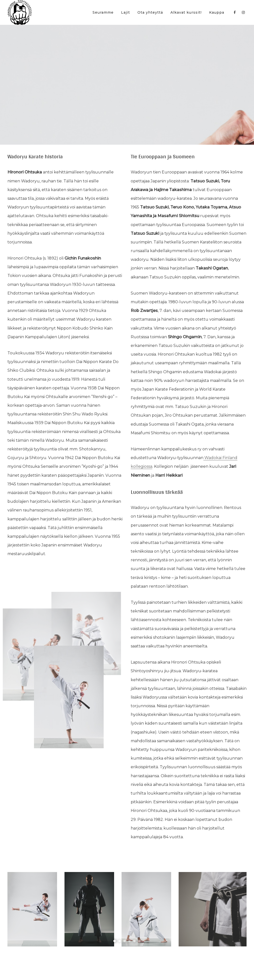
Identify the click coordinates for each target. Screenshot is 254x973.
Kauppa (216, 12)
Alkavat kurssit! (186, 12)
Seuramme (103, 12)
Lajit (125, 12)
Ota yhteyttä (150, 12)
